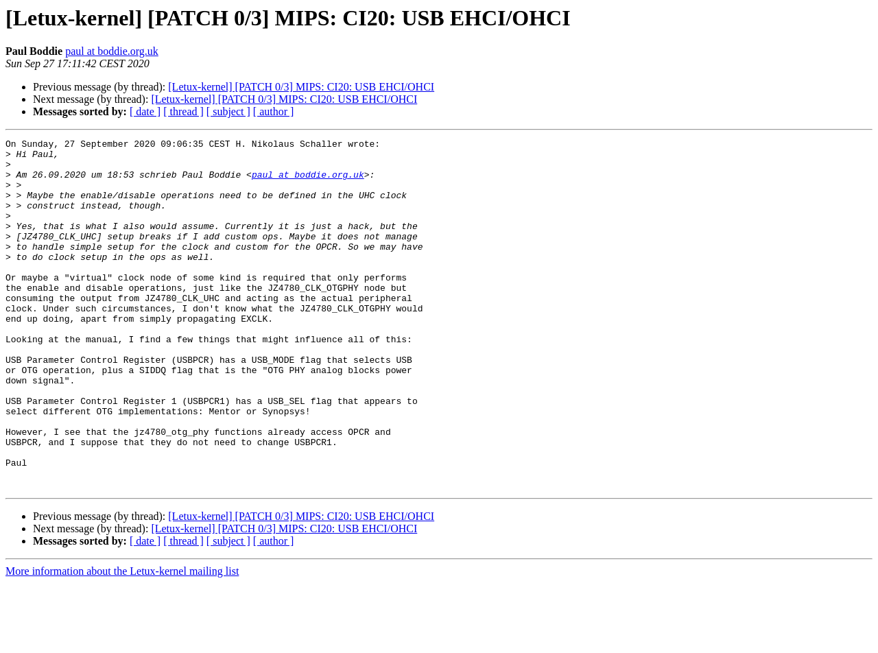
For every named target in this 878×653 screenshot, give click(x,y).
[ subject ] (228, 111)
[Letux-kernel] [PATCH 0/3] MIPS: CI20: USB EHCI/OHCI (301, 87)
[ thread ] (183, 111)
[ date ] (145, 111)
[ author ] (273, 111)
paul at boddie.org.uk (111, 51)
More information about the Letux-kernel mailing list (122, 641)
